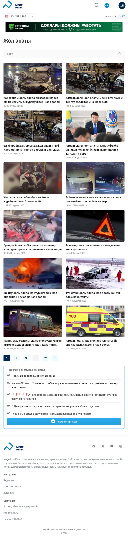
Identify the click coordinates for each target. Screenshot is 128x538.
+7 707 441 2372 (13, 518)
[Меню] (122, 5)
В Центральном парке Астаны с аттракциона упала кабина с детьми (55, 406)
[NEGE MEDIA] (12, 4)
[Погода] (122, 16)
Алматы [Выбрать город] (111, 16)
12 (45, 358)
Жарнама (9, 492)
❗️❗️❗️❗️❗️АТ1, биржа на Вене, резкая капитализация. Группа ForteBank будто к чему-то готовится (64, 396)
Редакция (9, 480)
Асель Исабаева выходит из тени (33, 375)
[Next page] (55, 358)
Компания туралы (13, 486)
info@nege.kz (11, 512)
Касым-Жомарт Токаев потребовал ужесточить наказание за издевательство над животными (65, 385)
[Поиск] (96, 5)
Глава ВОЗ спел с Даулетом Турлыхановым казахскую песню (51, 413)
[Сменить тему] (109, 5)
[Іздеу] (119, 54)
